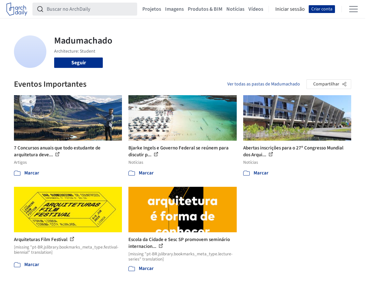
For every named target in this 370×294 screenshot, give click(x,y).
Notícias (235, 9)
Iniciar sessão (290, 9)
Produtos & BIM (205, 9)
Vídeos (255, 9)
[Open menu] (353, 9)
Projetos (151, 9)
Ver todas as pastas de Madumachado (263, 84)
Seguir (78, 62)
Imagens (174, 9)
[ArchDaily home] (16, 9)
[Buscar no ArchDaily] (90, 9)
